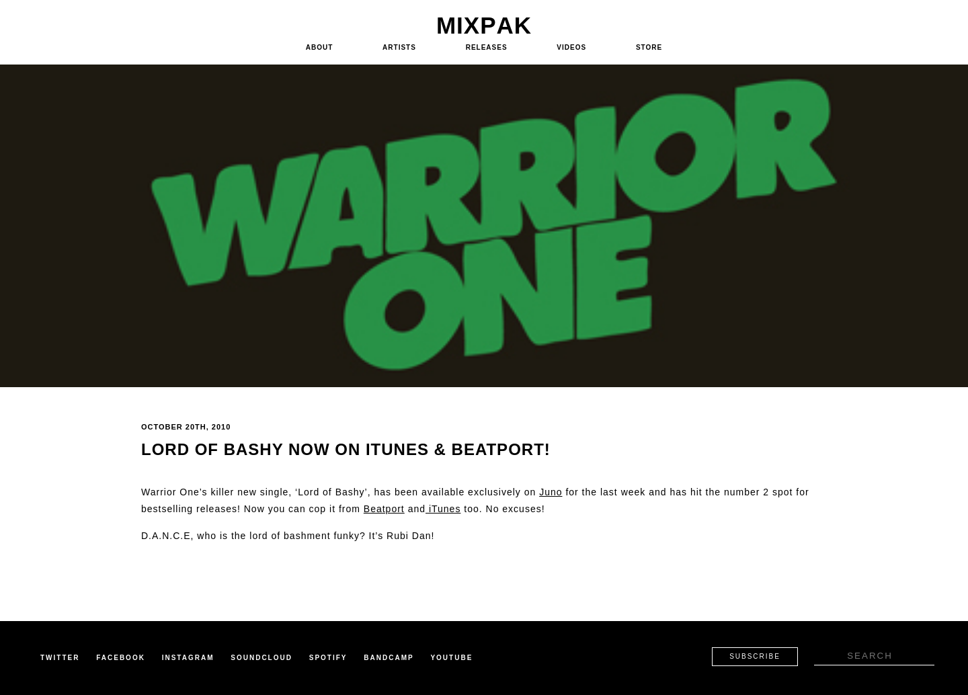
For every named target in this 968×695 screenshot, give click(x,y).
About (319, 47)
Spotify (328, 657)
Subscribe (754, 656)
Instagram (188, 657)
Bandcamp (388, 657)
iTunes (443, 508)
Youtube (451, 657)
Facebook (120, 657)
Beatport (384, 508)
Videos (571, 47)
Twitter (59, 657)
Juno (550, 492)
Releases (487, 47)
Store (649, 47)
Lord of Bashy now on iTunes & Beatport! (346, 449)
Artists (399, 47)
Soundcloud (261, 657)
